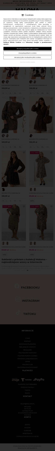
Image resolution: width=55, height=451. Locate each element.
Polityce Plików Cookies (12, 42)
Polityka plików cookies (27, 62)
